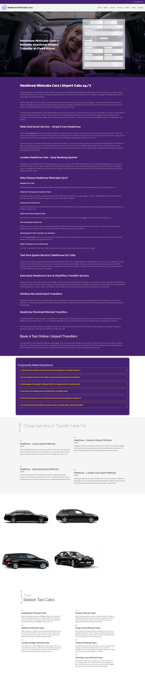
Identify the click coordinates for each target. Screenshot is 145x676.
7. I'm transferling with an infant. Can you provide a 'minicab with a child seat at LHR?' (51, 405)
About (106, 8)
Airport (112, 8)
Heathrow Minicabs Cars (17, 7)
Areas (134, 8)
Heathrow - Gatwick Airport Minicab (93, 440)
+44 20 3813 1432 (138, 2)
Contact (140, 8)
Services (119, 8)
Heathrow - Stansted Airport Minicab (39, 461)
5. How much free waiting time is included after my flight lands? (44, 391)
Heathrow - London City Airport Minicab (95, 461)
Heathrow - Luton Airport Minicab (37, 440)
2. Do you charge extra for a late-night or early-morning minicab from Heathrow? (50, 377)
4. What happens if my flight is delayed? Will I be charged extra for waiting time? (50, 384)
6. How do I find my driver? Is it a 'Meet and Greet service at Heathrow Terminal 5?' (51, 398)
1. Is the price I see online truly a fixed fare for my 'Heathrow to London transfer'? (50, 370)
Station (127, 8)
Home (99, 8)
